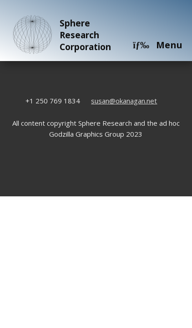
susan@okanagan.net (124, 100)
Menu (157, 45)
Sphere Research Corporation (60, 35)
